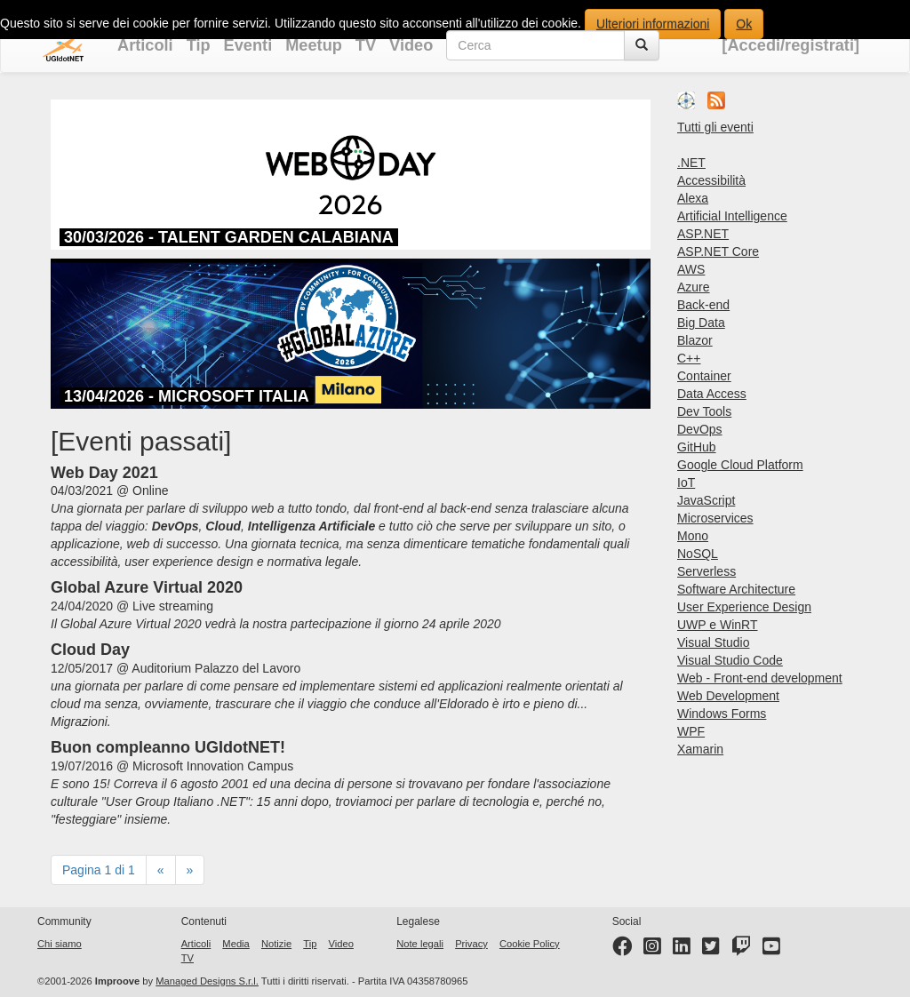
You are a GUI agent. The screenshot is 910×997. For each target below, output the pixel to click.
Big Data (701, 322)
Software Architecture (736, 589)
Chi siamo (59, 943)
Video (411, 45)
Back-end (703, 305)
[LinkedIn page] (681, 950)
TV (365, 45)
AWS (691, 269)
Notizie (276, 943)
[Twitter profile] (711, 950)
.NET (691, 163)
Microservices (715, 518)
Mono (692, 536)
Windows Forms (721, 713)
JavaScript (706, 500)
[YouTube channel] (771, 950)
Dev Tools (704, 411)
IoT (686, 482)
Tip (199, 45)
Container (704, 376)
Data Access (711, 394)
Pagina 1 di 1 (98, 870)
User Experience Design (744, 607)
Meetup (313, 45)
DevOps (699, 429)
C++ (688, 358)
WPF (691, 731)
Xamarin (700, 749)
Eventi (248, 45)
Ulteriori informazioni (653, 24)
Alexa (692, 198)
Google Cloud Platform (740, 465)
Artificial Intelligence (732, 216)
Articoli (145, 45)
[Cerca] (641, 45)
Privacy (471, 943)
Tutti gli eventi (715, 127)
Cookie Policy (529, 943)
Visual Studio (713, 642)
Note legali (419, 943)
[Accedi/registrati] (790, 45)
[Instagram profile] (652, 950)
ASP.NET (703, 234)
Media (235, 943)
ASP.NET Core (718, 251)
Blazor (695, 340)
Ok (744, 24)
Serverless (706, 571)
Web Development (728, 696)
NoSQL (697, 553)
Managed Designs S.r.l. (207, 981)
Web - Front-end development (759, 678)
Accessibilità (711, 180)
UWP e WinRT (717, 625)
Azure (693, 287)
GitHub (696, 447)
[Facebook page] (622, 950)
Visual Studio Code (730, 660)
